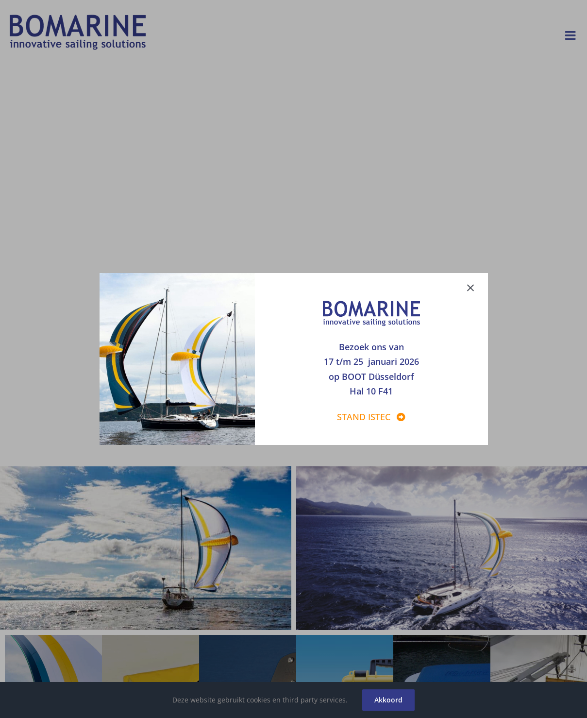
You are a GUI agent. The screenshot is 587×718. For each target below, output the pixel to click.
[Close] (475, 285)
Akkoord (388, 699)
